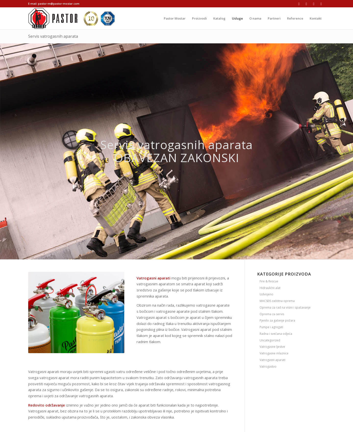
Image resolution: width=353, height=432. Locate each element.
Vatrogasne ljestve (272, 347)
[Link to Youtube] (321, 3)
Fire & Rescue (269, 281)
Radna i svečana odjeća (276, 334)
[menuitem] (175, 18)
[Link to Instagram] (306, 3)
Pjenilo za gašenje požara (277, 320)
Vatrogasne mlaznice (274, 353)
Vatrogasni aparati (272, 360)
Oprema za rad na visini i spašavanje (285, 307)
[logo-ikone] (71, 18)
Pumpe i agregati (271, 327)
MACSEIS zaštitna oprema (277, 301)
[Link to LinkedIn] (313, 3)
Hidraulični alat (270, 288)
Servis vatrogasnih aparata (53, 36)
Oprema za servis (272, 314)
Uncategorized (270, 340)
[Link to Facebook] (299, 3)
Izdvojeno (266, 294)
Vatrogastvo (268, 366)
